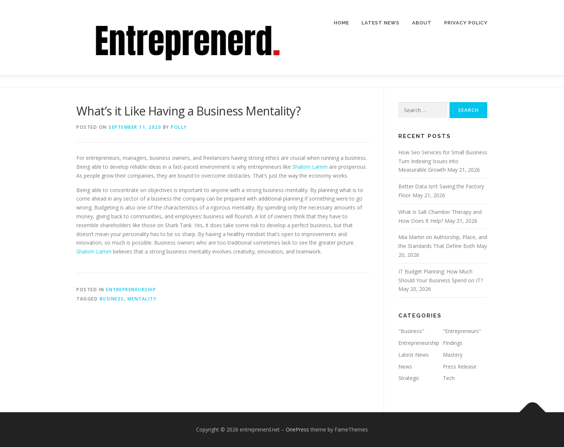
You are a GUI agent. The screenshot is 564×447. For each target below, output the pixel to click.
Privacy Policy (466, 23)
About (422, 23)
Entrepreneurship (131, 289)
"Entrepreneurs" (462, 331)
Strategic (408, 378)
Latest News (380, 23)
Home (341, 23)
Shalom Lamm (310, 166)
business (112, 299)
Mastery (452, 354)
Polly (179, 127)
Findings (452, 342)
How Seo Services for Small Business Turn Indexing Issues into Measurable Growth (442, 161)
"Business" (411, 331)
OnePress (297, 429)
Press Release (460, 366)
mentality (142, 299)
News (405, 366)
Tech (449, 378)
